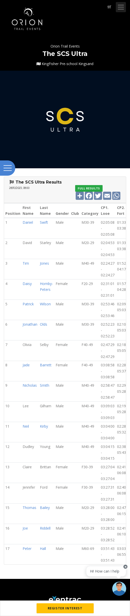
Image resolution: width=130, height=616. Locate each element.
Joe (25, 528)
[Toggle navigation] (121, 7)
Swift (44, 222)
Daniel (28, 222)
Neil (26, 426)
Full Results (89, 188)
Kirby (44, 426)
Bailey (45, 507)
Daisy (27, 283)
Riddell (45, 528)
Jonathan (30, 324)
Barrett (46, 365)
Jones (44, 263)
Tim (26, 263)
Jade (26, 365)
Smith (44, 385)
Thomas (29, 507)
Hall (43, 548)
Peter (27, 548)
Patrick (28, 304)
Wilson (45, 304)
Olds (43, 324)
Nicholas (30, 385)
